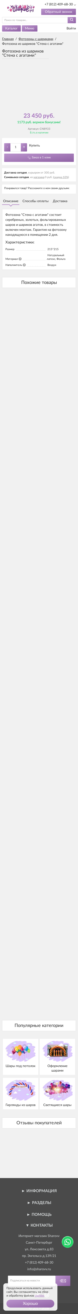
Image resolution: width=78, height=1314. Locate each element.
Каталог (11, 28)
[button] (30, 1304)
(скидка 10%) (61, 177)
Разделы (41, 1203)
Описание (10, 201)
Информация (41, 1191)
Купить (34, 145)
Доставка (60, 201)
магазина (38, 177)
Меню (29, 28)
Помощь (42, 1215)
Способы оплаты (35, 201)
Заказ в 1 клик (41, 157)
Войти (68, 28)
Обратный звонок (58, 11)
